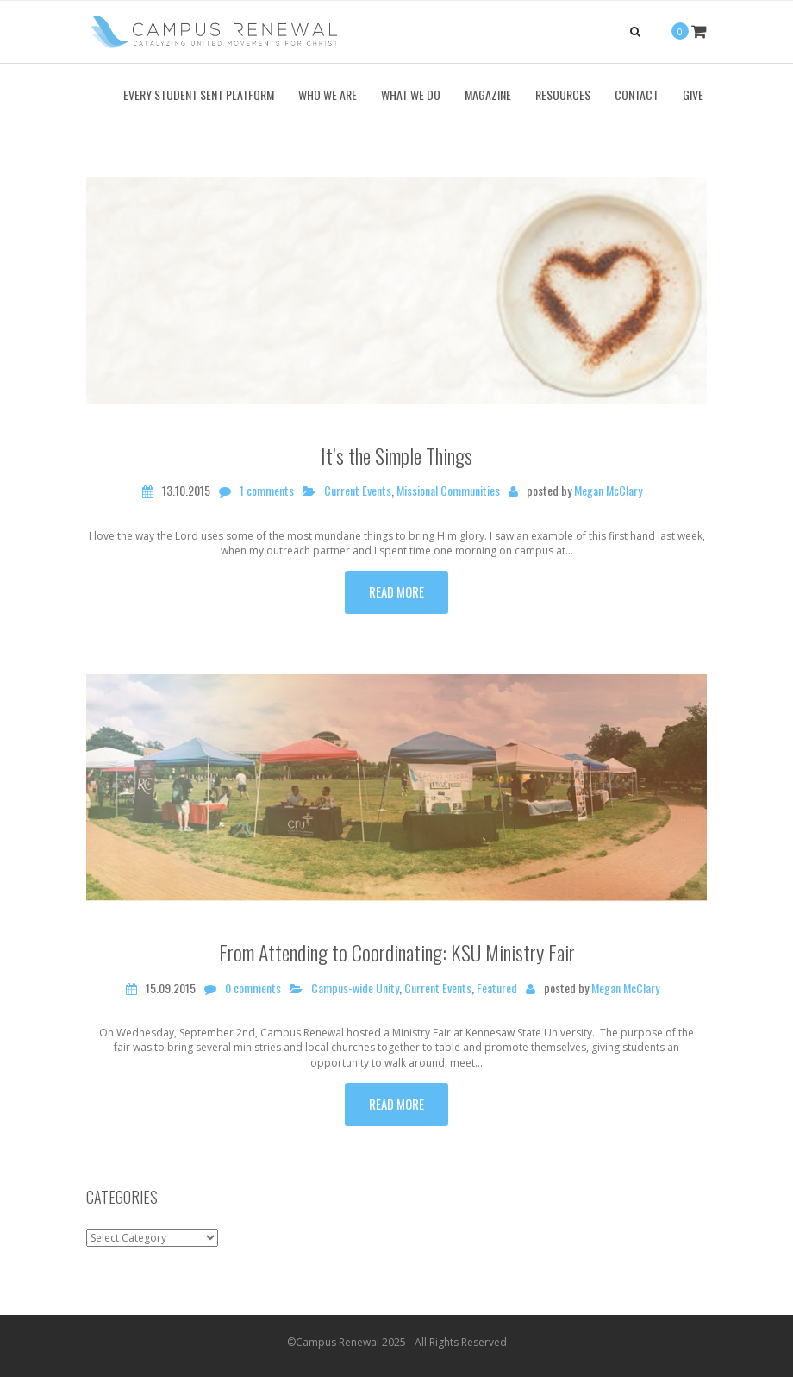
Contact (637, 94)
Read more (396, 591)
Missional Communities (448, 490)
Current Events (357, 490)
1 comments (267, 490)
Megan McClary (608, 490)
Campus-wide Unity (355, 988)
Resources (562, 94)
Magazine (488, 94)
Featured (497, 988)
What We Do (410, 94)
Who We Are (327, 94)
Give (693, 94)
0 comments (253, 988)
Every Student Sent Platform (198, 94)
